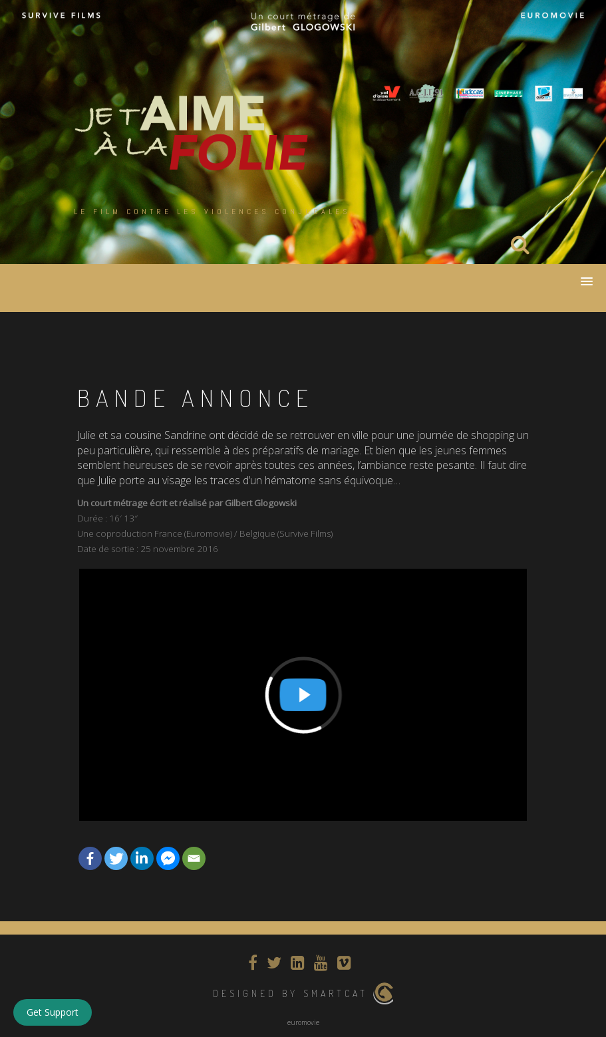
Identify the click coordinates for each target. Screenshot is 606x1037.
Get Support (52, 1012)
